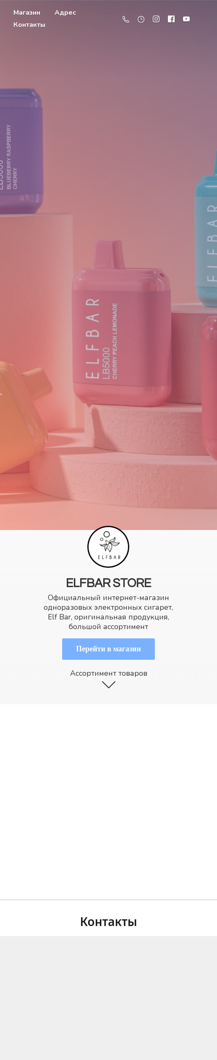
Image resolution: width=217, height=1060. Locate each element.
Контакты (29, 24)
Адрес (65, 12)
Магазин (26, 12)
